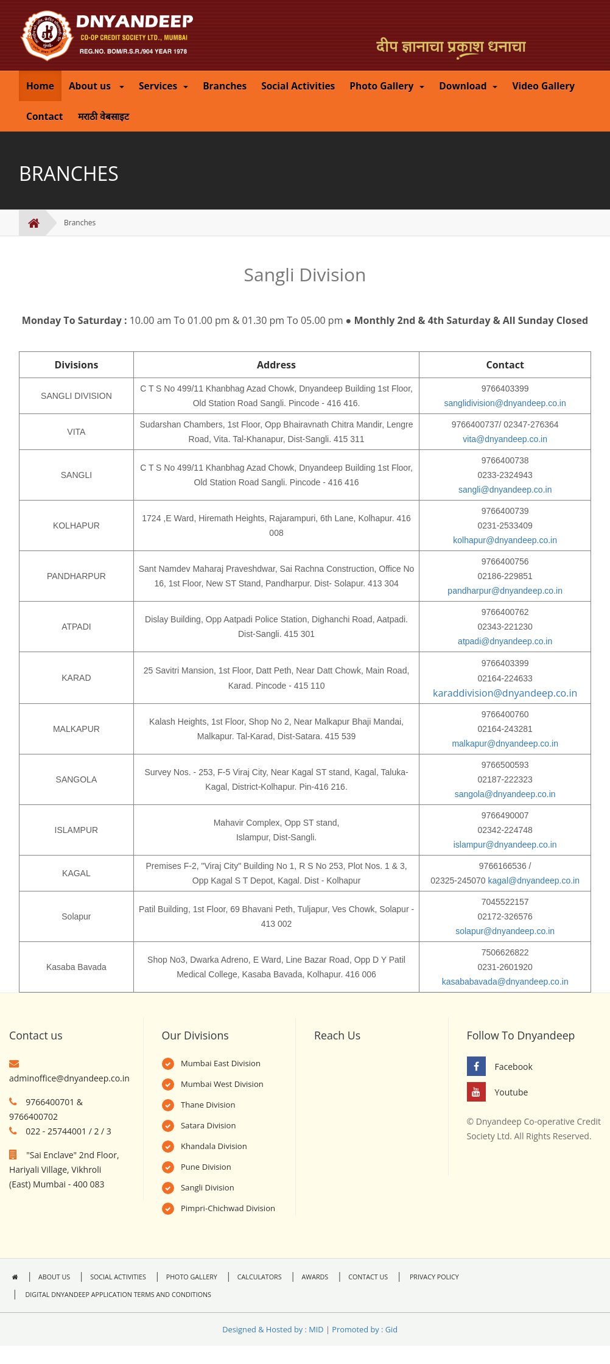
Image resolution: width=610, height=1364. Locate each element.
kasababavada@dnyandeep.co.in (505, 981)
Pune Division (206, 1166)
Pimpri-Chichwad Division (228, 1208)
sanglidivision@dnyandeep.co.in (505, 403)
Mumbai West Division (222, 1083)
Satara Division (208, 1125)
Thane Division (208, 1104)
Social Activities (298, 86)
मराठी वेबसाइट (103, 116)
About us (96, 86)
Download (468, 86)
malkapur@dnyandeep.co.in (505, 743)
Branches (225, 86)
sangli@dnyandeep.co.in (505, 489)
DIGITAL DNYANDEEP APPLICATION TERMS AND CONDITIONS (117, 1294)
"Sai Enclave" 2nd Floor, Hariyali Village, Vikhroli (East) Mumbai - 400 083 (64, 1169)
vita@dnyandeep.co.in (505, 439)
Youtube (511, 1092)
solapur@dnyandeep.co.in (505, 931)
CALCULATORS (259, 1277)
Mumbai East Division (221, 1063)
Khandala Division (214, 1146)
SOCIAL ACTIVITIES (118, 1277)
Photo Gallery (386, 86)
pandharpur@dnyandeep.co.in (505, 591)
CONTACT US (368, 1277)
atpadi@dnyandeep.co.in (505, 641)
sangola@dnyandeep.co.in (505, 794)
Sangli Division (207, 1187)
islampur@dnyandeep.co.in (505, 844)
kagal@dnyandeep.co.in (534, 880)
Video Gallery (543, 86)
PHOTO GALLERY (191, 1277)
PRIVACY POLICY (433, 1277)
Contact (44, 116)
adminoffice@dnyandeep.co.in (69, 1078)
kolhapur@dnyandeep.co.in (505, 540)
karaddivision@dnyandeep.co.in (505, 693)
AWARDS (315, 1277)
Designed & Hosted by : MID (272, 1329)
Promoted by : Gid (365, 1329)
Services (163, 86)
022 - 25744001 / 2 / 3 (68, 1131)
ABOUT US (54, 1277)
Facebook (514, 1066)
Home (40, 86)
